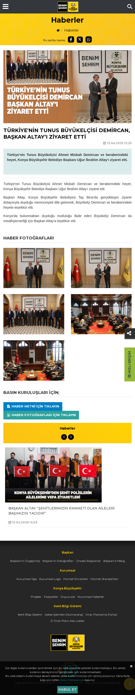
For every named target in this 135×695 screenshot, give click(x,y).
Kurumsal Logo (50, 579)
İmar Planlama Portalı (101, 614)
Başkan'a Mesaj (114, 561)
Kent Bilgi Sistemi (30, 614)
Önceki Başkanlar (88, 561)
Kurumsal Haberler (91, 596)
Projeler (36, 596)
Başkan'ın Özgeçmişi (25, 561)
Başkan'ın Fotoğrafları (58, 561)
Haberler (71, 30)
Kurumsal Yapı (27, 579)
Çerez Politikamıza (72, 680)
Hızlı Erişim (129, 364)
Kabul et (67, 689)
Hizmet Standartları (104, 579)
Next (71, 437)
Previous (64, 437)
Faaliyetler (51, 596)
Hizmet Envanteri (75, 579)
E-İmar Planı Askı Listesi (67, 621)
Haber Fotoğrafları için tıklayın (41, 415)
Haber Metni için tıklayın (33, 406)
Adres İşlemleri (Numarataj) (64, 614)
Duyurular (68, 596)
